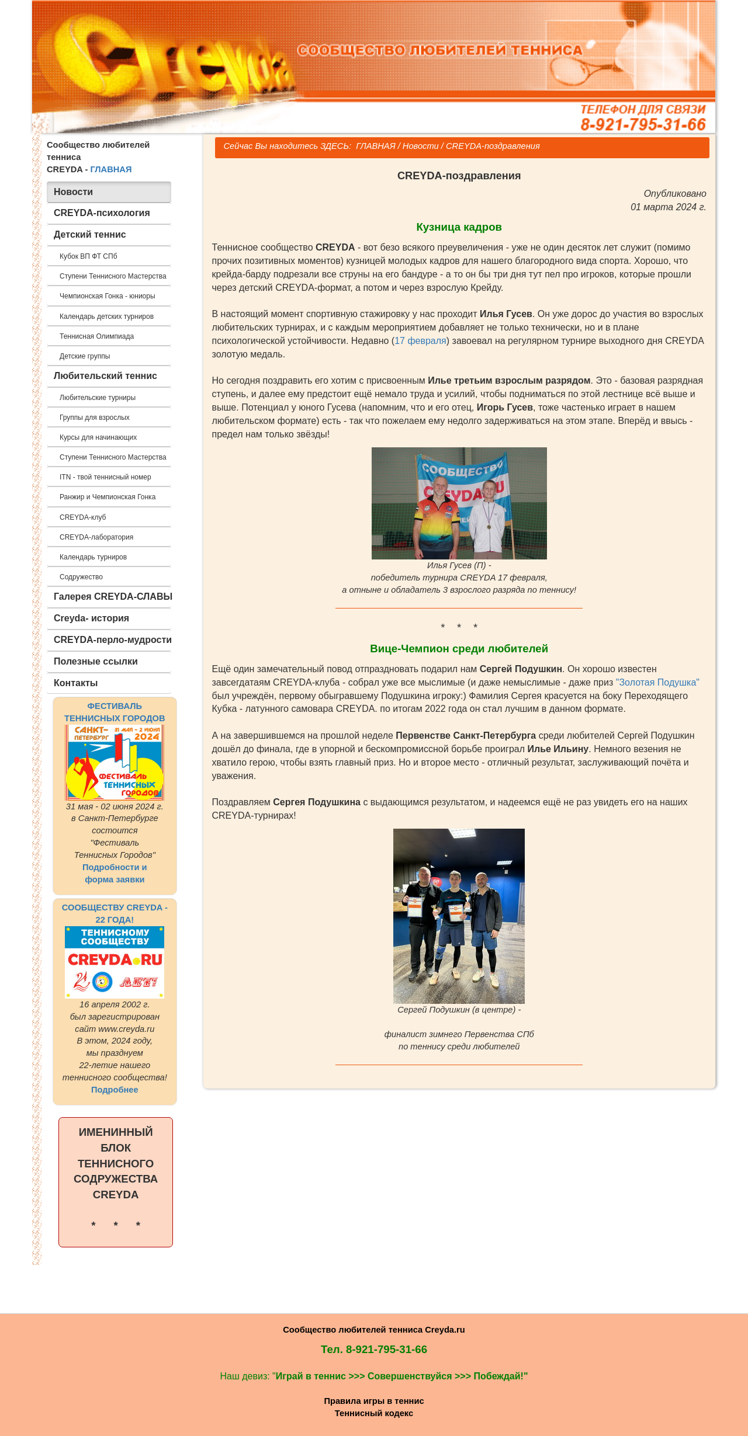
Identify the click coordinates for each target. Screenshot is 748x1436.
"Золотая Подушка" (657, 682)
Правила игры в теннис (374, 1401)
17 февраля (420, 341)
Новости (421, 146)
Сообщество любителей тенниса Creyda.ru (374, 1329)
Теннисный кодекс (374, 1413)
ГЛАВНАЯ (110, 169)
